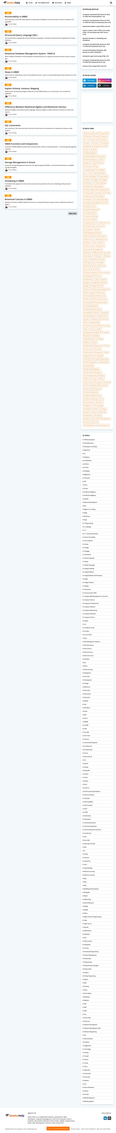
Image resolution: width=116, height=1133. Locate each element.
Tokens (104, 409)
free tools (87, 269)
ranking (94, 379)
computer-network (90, 213)
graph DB (95, 282)
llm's (86, 322)
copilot (101, 223)
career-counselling (90, 176)
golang (87, 282)
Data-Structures (101, 239)
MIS (99, 329)
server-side (88, 389)
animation (98, 146)
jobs (101, 316)
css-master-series (90, 226)
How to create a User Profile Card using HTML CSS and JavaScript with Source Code (96, 32)
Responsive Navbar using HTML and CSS (96, 26)
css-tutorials (88, 229)
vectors (87, 422)
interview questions (101, 302)
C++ (86, 173)
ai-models (105, 143)
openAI (98, 349)
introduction (88, 312)
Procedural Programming (101, 359)
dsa (86, 259)
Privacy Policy (75, 1129)
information (103, 299)
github (105, 85)
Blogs (68, 3)
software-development (91, 392)
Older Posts (72, 213)
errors (93, 262)
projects (99, 372)
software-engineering (91, 399)
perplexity (99, 352)
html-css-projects (90, 292)
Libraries (95, 319)
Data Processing (89, 236)
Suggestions (88, 405)
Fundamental (105, 272)
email (102, 259)
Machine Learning (104, 326)
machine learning (90, 326)
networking (96, 336)
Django (108, 256)
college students (89, 196)
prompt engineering (90, 375)
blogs (101, 163)
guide (86, 286)
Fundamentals (89, 276)
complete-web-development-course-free (96, 203)
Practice (87, 359)
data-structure (89, 239)
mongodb (106, 332)
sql (102, 399)
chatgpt (95, 179)
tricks (94, 412)
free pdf (102, 266)
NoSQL (87, 342)
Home (29, 3)
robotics (107, 382)
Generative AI (89, 279)
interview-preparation (91, 306)
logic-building (95, 322)
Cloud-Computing (100, 183)
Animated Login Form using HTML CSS (96, 56)
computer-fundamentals (92, 209)
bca (103, 159)
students (100, 402)
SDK (93, 385)
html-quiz (101, 292)
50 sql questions (103, 133)
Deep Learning (89, 246)
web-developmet (104, 425)
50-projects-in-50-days (91, 136)
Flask (94, 266)
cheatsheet (88, 183)
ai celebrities (103, 140)
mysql (86, 336)
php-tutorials (88, 355)
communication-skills (101, 199)
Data (97, 229)
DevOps (87, 252)
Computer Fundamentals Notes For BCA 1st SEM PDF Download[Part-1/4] (96, 15)
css (108, 223)
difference (96, 252)
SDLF (99, 385)
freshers (97, 269)
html (101, 286)
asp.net (103, 156)
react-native (88, 382)
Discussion (57, 3)
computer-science (90, 223)
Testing (87, 409)
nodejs (100, 339)
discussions (88, 256)
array (86, 149)
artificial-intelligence (90, 156)
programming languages (92, 369)
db (95, 243)
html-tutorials (101, 296)
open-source (88, 349)
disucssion (99, 256)
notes (94, 342)
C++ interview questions (98, 173)
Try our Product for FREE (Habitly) (58, 1130)
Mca (86, 329)
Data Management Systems (93, 233)
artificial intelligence (90, 153)
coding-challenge (90, 189)
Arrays (94, 149)
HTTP (86, 299)
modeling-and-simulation (92, 332)
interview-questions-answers (93, 309)
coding (87, 186)
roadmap (98, 382)
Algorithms (88, 146)
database (87, 243)
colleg (108, 193)
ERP (86, 262)
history (94, 286)
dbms (101, 243)
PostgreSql (99, 355)
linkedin (91, 85)
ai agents (92, 140)
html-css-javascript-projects (101, 289)
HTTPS (94, 299)
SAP (86, 385)
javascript (105, 312)
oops (107, 345)
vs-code (95, 422)
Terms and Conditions (88, 1129)
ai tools (96, 143)
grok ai (104, 282)
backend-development (91, 159)
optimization (88, 352)
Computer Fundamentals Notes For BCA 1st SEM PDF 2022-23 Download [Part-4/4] (97, 21)
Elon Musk (94, 259)
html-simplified (89, 296)
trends (87, 412)
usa (95, 419)
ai (85, 140)
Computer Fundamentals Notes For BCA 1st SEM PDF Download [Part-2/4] (96, 61)
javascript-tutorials (90, 316)
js (106, 316)
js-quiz (87, 319)
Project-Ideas (88, 372)
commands (88, 199)
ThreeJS (95, 409)
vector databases (105, 419)
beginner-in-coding (90, 163)
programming (89, 365)
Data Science (102, 236)
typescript (103, 412)
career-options (104, 176)
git (97, 279)
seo (106, 385)
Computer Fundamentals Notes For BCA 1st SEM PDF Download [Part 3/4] (96, 45)
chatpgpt (104, 179)
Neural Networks (90, 339)
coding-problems (103, 189)
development (98, 249)
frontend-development (91, 272)
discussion (106, 252)
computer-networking (91, 216)
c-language (101, 169)
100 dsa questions (90, 133)
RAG (86, 379)
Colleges (100, 196)
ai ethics (87, 143)
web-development (90, 425)
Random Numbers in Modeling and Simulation (94, 39)
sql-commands (89, 402)
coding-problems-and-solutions (93, 193)
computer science (90, 206)
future (99, 276)
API (106, 146)
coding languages (98, 186)
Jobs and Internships (104, 1129)
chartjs (87, 179)
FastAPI (87, 266)
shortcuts (98, 389)
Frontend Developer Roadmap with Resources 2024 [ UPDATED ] (94, 51)
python (102, 375)
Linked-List (105, 319)
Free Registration (42, 3)
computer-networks (90, 219)
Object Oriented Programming (93, 345)
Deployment (101, 246)
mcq (93, 329)
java (97, 312)
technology (99, 405)
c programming (89, 169)
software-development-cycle (93, 395)
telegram (91, 80)
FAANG (101, 262)
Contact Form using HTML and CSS (94, 66)
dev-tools (87, 249)
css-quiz (101, 226)
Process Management (91, 362)
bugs (96, 166)
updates (87, 419)
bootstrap (88, 166)
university (98, 415)
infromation (88, 302)
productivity (105, 362)
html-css (87, 289)
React (101, 379)
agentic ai (104, 136)
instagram (106, 80)
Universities (88, 415)
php (107, 352)
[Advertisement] (97, 107)
